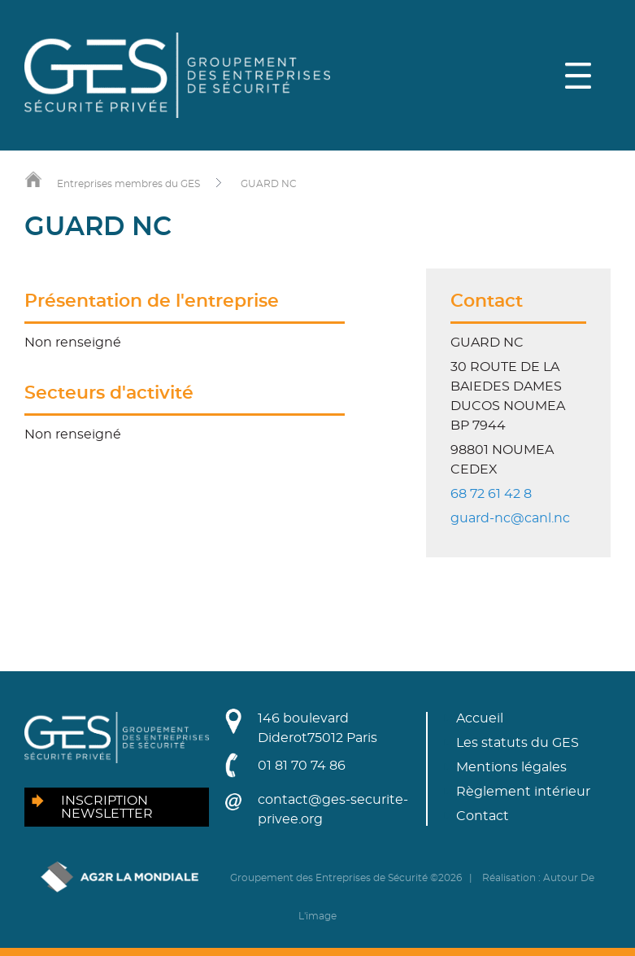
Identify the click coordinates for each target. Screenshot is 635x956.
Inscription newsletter (107, 807)
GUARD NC (269, 184)
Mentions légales (511, 767)
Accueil (479, 718)
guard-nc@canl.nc (510, 518)
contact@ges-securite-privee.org (333, 809)
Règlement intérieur (523, 791)
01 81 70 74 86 (302, 765)
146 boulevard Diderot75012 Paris (317, 728)
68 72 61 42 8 (491, 493)
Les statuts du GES (517, 742)
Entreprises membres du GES (128, 184)
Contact (482, 816)
